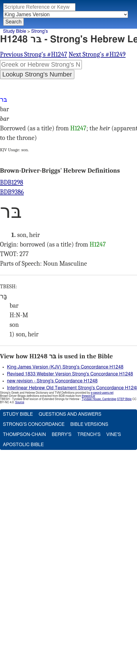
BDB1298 (11, 182)
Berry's (61, 434)
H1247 (78, 128)
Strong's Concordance (33, 424)
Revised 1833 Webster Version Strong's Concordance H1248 (70, 374)
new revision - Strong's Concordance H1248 (52, 381)
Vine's (113, 434)
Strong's (39, 31)
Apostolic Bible (23, 444)
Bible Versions (89, 424)
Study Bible (14, 31)
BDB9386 (12, 192)
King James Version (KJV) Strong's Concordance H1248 (65, 367)
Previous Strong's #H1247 (33, 54)
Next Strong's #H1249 (96, 54)
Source (19, 402)
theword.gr (88, 396)
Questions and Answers (70, 414)
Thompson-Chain (24, 434)
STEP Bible (124, 399)
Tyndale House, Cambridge (99, 399)
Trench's (88, 434)
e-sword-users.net (102, 392)
